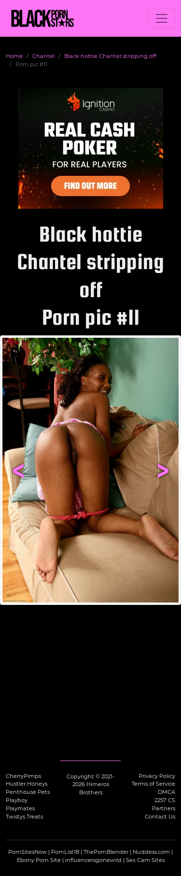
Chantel (43, 56)
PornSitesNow (27, 851)
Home (14, 56)
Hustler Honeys (26, 783)
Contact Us (160, 816)
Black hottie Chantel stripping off (110, 56)
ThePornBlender (106, 851)
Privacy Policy (157, 776)
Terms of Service (153, 783)
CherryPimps (23, 776)
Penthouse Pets (28, 792)
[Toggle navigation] (161, 18)
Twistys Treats (24, 816)
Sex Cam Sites (145, 860)
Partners (163, 808)
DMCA (166, 792)
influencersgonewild (93, 860)
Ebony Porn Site (39, 860)
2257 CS (164, 800)
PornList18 (65, 851)
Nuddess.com (151, 851)
